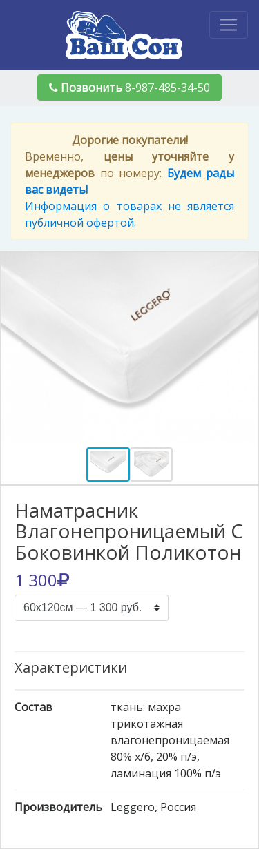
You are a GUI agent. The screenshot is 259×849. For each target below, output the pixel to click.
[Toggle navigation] (228, 25)
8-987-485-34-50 (129, 87)
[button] (20, 348)
